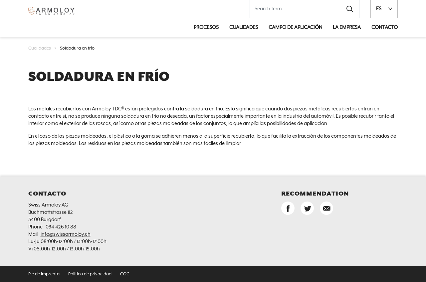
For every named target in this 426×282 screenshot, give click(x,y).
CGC (124, 274)
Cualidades (39, 48)
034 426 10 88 (61, 227)
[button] (350, 9)
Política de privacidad (89, 274)
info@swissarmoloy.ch (66, 234)
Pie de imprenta (44, 274)
